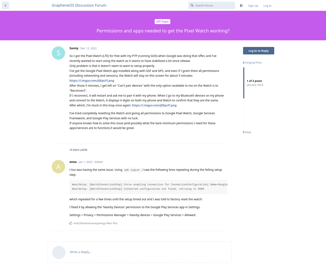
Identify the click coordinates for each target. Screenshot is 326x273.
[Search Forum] (211, 5)
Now (247, 132)
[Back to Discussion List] (5, 5)
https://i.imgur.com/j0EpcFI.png (91, 80)
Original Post (252, 62)
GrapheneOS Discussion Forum (79, 5)
